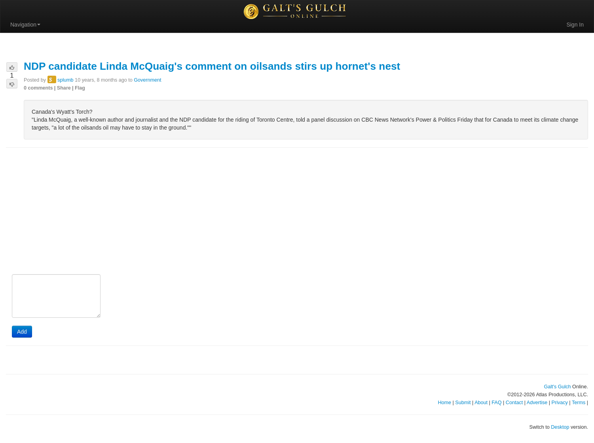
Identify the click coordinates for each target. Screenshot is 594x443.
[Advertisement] (297, 211)
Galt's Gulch (557, 387)
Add (22, 331)
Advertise (537, 402)
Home (444, 402)
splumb (65, 80)
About (481, 402)
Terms (578, 402)
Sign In (575, 24)
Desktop (560, 427)
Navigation (25, 24)
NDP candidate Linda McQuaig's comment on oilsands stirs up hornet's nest (212, 66)
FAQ (496, 402)
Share (64, 88)
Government (147, 80)
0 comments (38, 88)
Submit (463, 402)
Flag (80, 88)
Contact (514, 402)
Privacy (560, 402)
